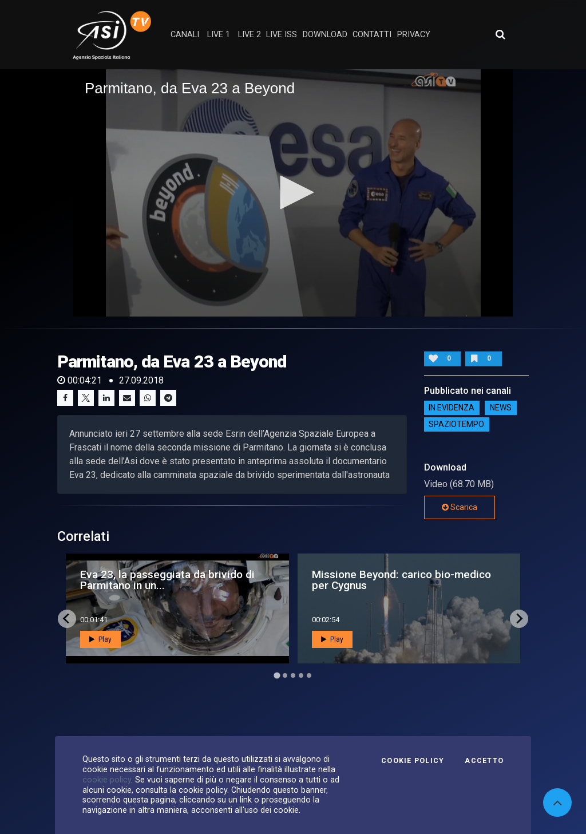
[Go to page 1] (277, 675)
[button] (293, 192)
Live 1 (218, 34)
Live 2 (249, 34)
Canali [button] (185, 34)
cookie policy (106, 779)
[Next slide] (519, 619)
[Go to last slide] (67, 619)
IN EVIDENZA (451, 408)
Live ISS (281, 34)
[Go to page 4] (301, 675)
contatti (372, 34)
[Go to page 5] (309, 675)
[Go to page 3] (293, 675)
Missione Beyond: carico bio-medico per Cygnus (401, 580)
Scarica (459, 507)
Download (325, 34)
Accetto (484, 760)
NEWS (501, 408)
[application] (293, 193)
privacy (413, 34)
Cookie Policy (412, 760)
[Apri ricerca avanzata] (500, 34)
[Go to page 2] (285, 675)
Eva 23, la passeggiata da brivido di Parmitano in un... (167, 580)
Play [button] (100, 639)
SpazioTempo (456, 424)
